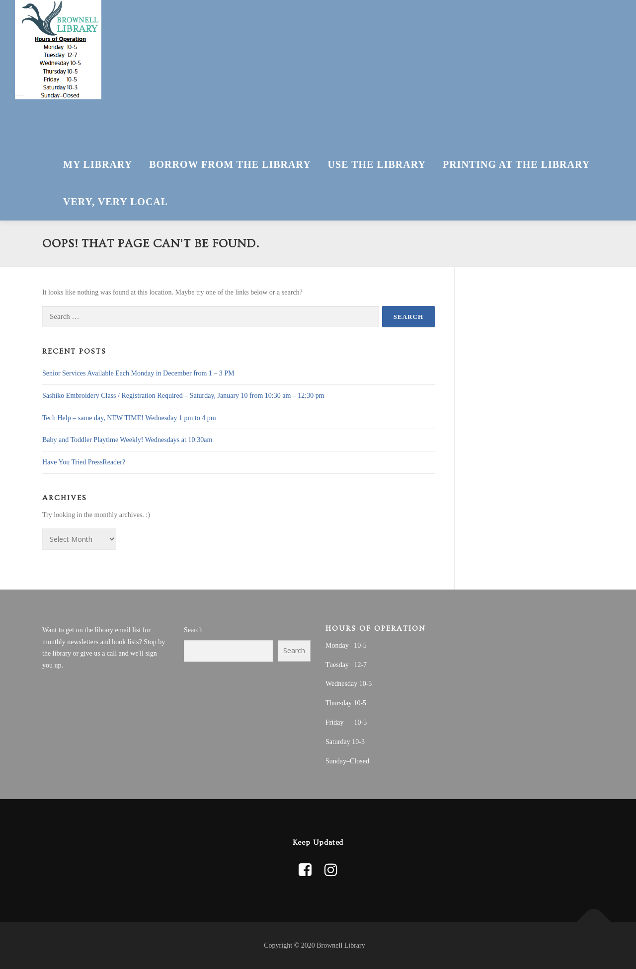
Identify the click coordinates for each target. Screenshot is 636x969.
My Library (97, 164)
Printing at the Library (516, 164)
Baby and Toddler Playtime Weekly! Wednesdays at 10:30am (127, 440)
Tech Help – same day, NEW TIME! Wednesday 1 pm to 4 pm (129, 418)
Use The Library (377, 164)
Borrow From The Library (230, 164)
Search (193, 630)
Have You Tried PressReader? (83, 462)
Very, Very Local (115, 201)
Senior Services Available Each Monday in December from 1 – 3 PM (138, 373)
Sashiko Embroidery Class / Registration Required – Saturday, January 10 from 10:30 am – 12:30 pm (183, 395)
